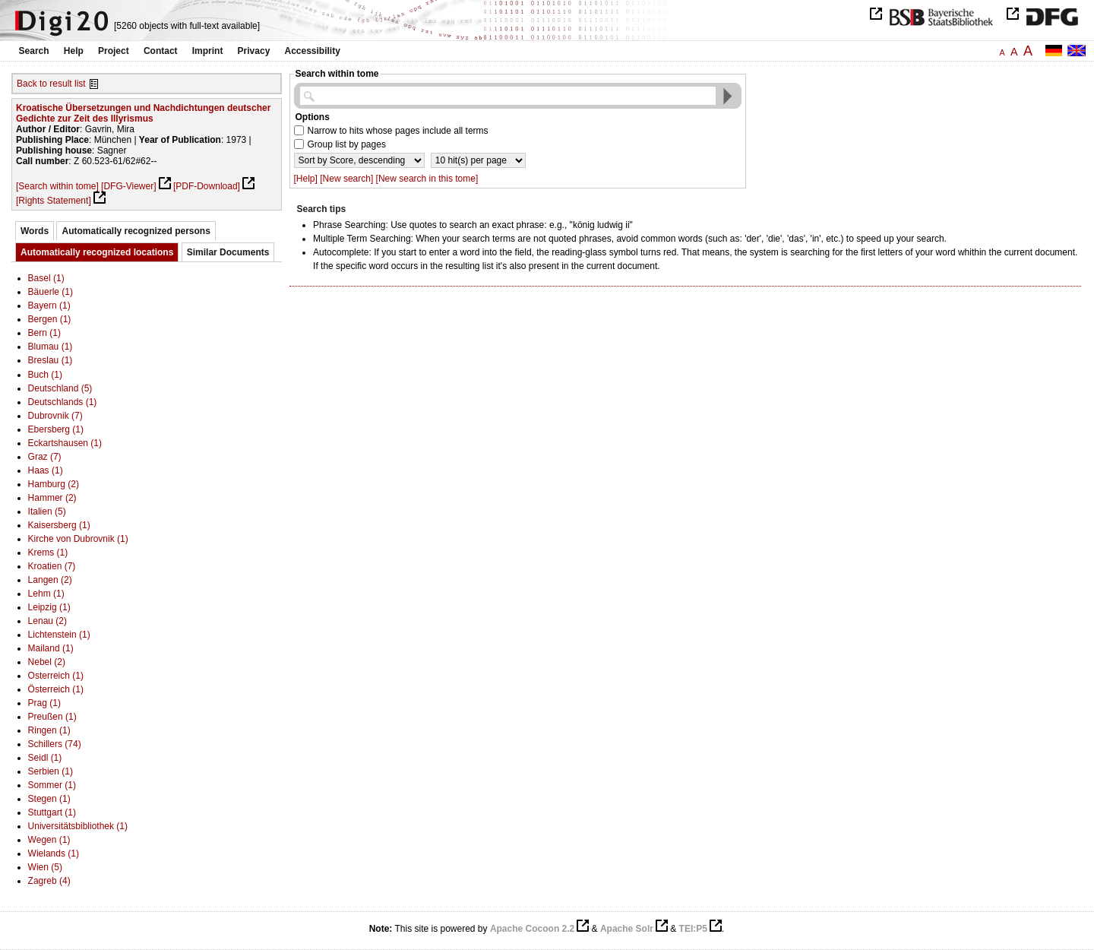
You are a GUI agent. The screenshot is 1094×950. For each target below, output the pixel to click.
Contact (161, 51)
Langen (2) (50, 580)
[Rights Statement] (53, 200)
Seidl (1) (45, 757)
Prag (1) (44, 703)
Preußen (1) (52, 716)
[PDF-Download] (206, 186)
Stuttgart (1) (52, 812)
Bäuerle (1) (50, 292)
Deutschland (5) (60, 388)
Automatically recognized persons (136, 231)
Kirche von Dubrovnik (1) (78, 539)
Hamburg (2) (53, 484)
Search (34, 51)
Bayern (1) (49, 305)
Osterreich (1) (56, 675)
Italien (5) (47, 511)
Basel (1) (46, 278)
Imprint (207, 51)
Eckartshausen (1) (65, 443)
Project (113, 51)
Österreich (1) (56, 689)
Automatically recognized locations (97, 252)
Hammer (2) (52, 497)
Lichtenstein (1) (59, 634)
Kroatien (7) (52, 566)
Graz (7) (45, 456)
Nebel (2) (46, 662)
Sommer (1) (52, 785)
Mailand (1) (51, 648)
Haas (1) (45, 470)
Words (35, 231)
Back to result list (51, 83)
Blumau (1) (50, 346)
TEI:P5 (693, 928)
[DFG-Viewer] (128, 186)
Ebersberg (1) (56, 429)
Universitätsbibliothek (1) (78, 826)
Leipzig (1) (49, 607)
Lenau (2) (47, 621)
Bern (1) (44, 333)
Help (74, 51)
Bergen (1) (49, 319)
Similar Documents (228, 252)
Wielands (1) (53, 853)
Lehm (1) (46, 593)
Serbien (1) (50, 771)
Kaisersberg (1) (59, 525)
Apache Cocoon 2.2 (532, 928)
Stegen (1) (49, 798)
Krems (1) (48, 552)
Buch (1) (45, 374)
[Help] (306, 178)
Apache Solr (626, 928)
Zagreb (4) (49, 881)
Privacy (254, 51)
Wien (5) (45, 867)
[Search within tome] (57, 186)
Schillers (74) (54, 744)
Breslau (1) (50, 360)
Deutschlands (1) (62, 402)
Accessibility (312, 51)
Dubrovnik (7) (55, 415)
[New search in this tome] (427, 178)
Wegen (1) (49, 839)
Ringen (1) (49, 730)
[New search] (346, 178)
